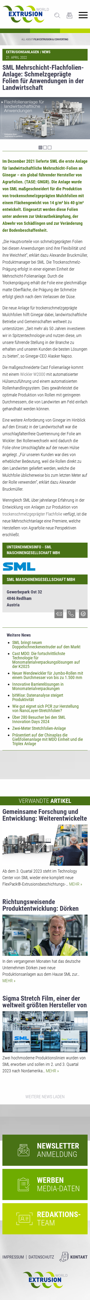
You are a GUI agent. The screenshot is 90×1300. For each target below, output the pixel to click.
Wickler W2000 (32, 374)
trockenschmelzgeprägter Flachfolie (32, 514)
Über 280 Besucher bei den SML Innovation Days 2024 (39, 719)
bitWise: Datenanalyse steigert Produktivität (37, 697)
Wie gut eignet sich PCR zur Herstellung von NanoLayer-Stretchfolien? (45, 708)
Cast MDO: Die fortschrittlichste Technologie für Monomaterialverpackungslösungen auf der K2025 (46, 660)
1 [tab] (40, 147)
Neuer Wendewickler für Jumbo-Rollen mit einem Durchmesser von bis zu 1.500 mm (47, 675)
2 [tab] (45, 147)
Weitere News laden (45, 1096)
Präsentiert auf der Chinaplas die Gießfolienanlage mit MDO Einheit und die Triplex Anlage (47, 739)
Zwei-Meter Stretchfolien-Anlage (39, 728)
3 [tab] (49, 147)
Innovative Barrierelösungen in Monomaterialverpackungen (38, 686)
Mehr (74, 884)
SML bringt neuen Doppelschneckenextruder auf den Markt (46, 644)
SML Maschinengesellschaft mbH (41, 579)
